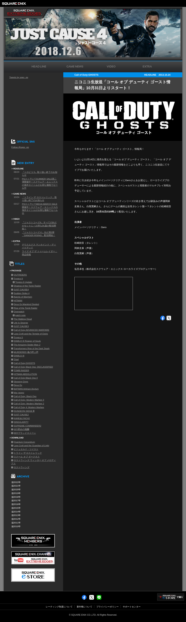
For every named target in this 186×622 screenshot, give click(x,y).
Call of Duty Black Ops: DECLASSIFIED (33, 367)
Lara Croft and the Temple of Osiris (31, 333)
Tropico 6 (18, 278)
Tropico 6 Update (23, 282)
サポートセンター (132, 606)
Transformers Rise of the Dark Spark (31, 348)
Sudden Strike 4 (21, 293)
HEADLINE (150, 74)
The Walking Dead (23, 319)
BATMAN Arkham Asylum (26, 389)
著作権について (84, 606)
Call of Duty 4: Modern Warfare (29, 407)
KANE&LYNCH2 (22, 418)
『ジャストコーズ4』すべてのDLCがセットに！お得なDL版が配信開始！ (39, 225)
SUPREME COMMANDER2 (27, 425)
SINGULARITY (21, 422)
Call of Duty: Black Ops (25, 396)
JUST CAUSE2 (21, 414)
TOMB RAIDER (21, 370)
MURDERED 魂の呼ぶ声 (26, 352)
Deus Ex (18, 385)
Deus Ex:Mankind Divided (26, 304)
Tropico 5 (18, 337)
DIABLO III (19, 355)
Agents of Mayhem (23, 297)
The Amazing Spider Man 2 (27, 344)
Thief (16, 359)
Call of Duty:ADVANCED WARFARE (31, 330)
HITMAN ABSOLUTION (25, 374)
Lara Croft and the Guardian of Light (31, 445)
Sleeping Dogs (21, 381)
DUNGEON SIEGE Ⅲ (24, 411)
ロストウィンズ (21, 467)
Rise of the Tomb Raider (25, 308)
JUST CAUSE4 (21, 289)
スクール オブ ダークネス (27, 456)
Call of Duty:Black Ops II (26, 378)
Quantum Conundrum (24, 442)
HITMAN (18, 300)
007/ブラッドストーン (25, 433)
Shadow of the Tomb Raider (27, 286)
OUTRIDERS (20, 275)
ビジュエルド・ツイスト (26, 449)
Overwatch (19, 311)
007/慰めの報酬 (21, 429)
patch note (20, 315)
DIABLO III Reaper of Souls (27, 341)
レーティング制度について (59, 606)
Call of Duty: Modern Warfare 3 (29, 400)
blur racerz (19, 392)
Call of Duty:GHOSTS (24, 363)
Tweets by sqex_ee (18, 77)
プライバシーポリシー (107, 606)
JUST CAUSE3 (21, 326)
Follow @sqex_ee (20, 147)
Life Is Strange (21, 322)
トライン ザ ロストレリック (28, 453)
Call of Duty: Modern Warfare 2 (29, 403)
